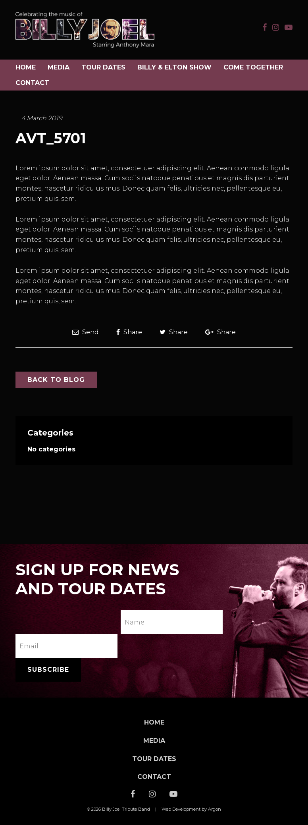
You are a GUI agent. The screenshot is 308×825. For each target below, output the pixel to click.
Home (25, 67)
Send (85, 332)
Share (129, 332)
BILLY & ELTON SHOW (174, 67)
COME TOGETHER (253, 67)
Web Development (181, 809)
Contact (32, 83)
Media (58, 67)
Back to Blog (56, 380)
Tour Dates (103, 67)
